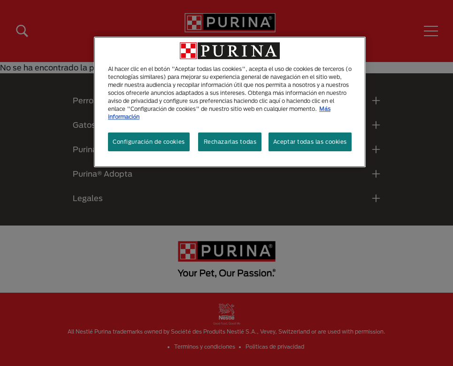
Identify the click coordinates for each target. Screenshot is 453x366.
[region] (230, 102)
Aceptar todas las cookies (310, 142)
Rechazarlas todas (230, 142)
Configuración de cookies (149, 142)
